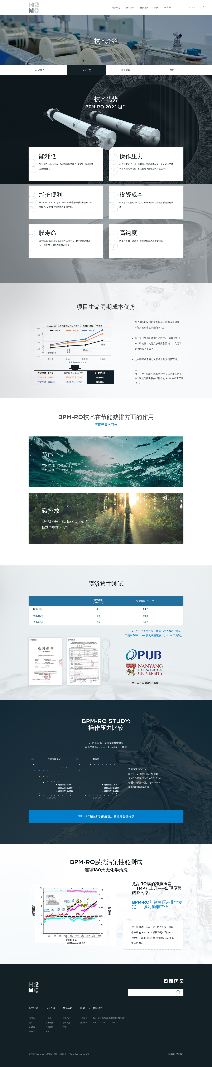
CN (189, 7)
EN (194, 7)
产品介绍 (66, 1018)
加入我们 (171, 1054)
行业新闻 (83, 1023)
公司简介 (32, 1018)
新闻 (156, 7)
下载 (65, 1027)
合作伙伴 (32, 1031)
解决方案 (144, 7)
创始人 (31, 1023)
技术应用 (125, 70)
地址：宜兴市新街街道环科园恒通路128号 (109, 1018)
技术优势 (86, 70)
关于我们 (116, 7)
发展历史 (32, 1027)
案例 (172, 70)
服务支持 (66, 1023)
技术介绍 (130, 7)
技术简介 (40, 70)
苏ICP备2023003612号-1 (79, 1054)
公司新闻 (83, 1018)
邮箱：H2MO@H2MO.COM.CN (105, 1022)
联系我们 (168, 7)
